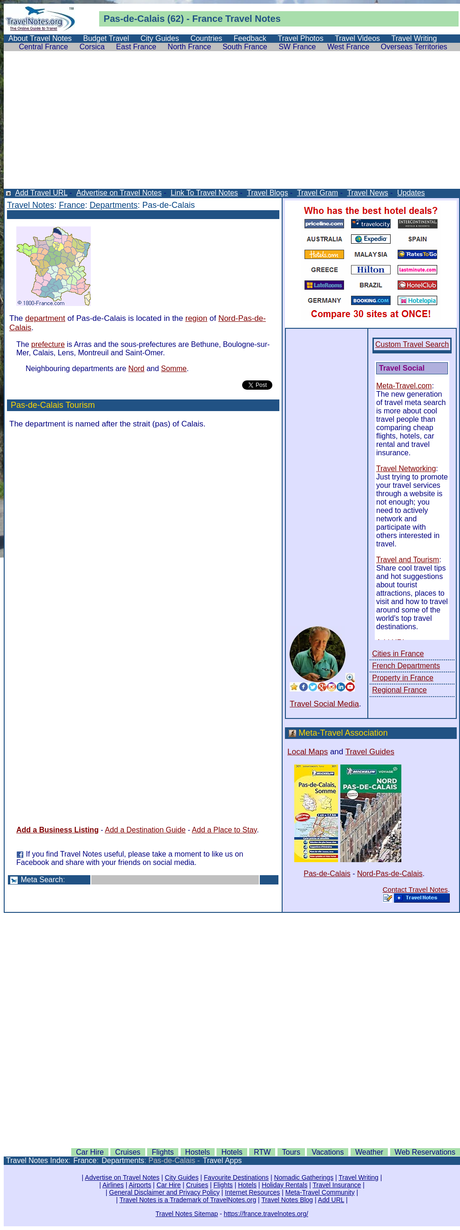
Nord (137, 368)
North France (189, 47)
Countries (206, 38)
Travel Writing (414, 38)
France (72, 205)
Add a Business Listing (57, 830)
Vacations (327, 1152)
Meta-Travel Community (320, 1192)
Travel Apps (222, 1160)
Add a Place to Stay (224, 830)
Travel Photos (301, 38)
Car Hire (90, 1152)
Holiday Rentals (284, 1185)
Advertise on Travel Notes (119, 193)
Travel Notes (30, 205)
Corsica (92, 47)
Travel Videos (357, 38)
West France (348, 47)
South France (245, 47)
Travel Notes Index (37, 1160)
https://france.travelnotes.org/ (266, 1213)
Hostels (197, 1152)
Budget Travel (106, 38)
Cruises (127, 1152)
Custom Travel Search (412, 344)
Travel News (367, 193)
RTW (262, 1152)
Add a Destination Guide (145, 830)
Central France (43, 47)
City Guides (160, 38)
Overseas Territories (414, 47)
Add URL (331, 1199)
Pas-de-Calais (327, 874)
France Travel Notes (236, 18)
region (196, 318)
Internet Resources (252, 1192)
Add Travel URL (41, 193)
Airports (140, 1185)
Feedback (250, 38)
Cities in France (398, 654)
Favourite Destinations (236, 1177)
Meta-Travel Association (342, 733)
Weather (369, 1152)
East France (136, 47)
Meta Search (41, 880)
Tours (291, 1152)
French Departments (406, 666)
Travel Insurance (337, 1185)
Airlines (113, 1185)
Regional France (399, 690)
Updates (411, 193)
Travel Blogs (267, 193)
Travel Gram (317, 193)
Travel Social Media (324, 703)
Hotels (231, 1152)
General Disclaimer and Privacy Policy (164, 1192)
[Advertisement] (232, 124)
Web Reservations (425, 1152)
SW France (297, 47)
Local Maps (307, 751)
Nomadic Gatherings (304, 1177)
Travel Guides (369, 751)
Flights (163, 1152)
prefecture (48, 344)
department (45, 318)
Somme (174, 368)
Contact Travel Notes (415, 889)
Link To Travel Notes (204, 193)
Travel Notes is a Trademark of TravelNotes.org (188, 1199)
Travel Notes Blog (287, 1199)
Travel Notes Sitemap (187, 1213)
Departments (113, 205)
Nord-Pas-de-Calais (390, 874)
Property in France (402, 678)
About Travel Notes (40, 38)
